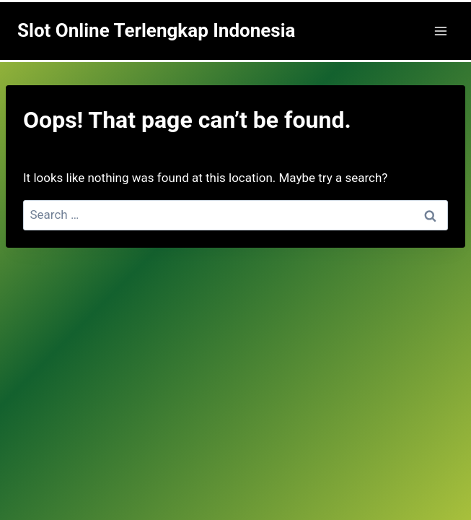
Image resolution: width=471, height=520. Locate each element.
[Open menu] (440, 31)
